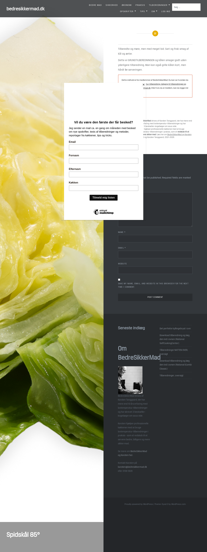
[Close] (145, 83)
